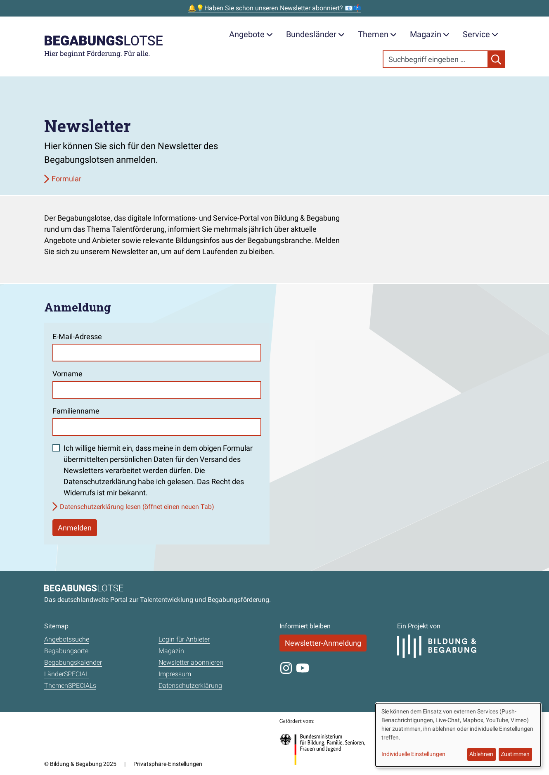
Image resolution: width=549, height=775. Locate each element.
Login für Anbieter (184, 639)
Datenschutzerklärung (190, 685)
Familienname (75, 411)
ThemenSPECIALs (70, 685)
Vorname (67, 373)
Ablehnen (481, 754)
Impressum (175, 674)
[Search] (435, 59)
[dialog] (458, 735)
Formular (66, 178)
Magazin (430, 34)
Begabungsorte (66, 651)
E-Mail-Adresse (77, 336)
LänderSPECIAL (66, 674)
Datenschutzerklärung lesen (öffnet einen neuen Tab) (137, 507)
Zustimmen (515, 754)
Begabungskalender (73, 662)
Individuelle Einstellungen (413, 754)
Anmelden (75, 527)
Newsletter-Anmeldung (323, 643)
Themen (377, 34)
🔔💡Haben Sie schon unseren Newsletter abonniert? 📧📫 (274, 8)
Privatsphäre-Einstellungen (167, 764)
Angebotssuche (66, 639)
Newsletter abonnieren (191, 662)
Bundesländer (315, 34)
